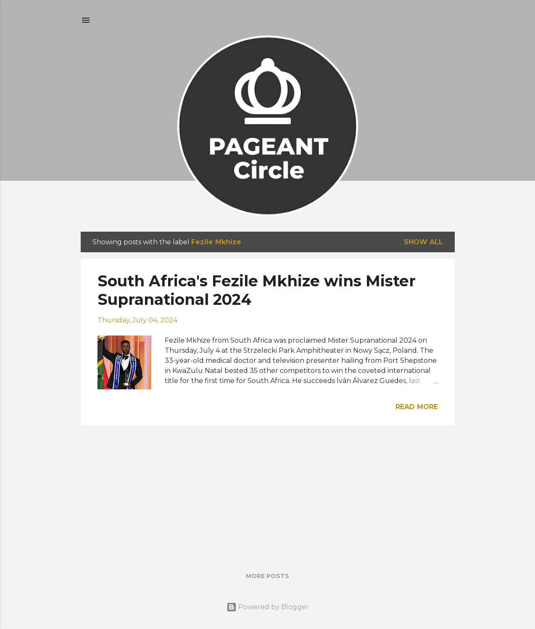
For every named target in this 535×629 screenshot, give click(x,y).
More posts (267, 576)
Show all (423, 242)
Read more (416, 407)
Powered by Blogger (268, 607)
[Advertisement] (268, 491)
